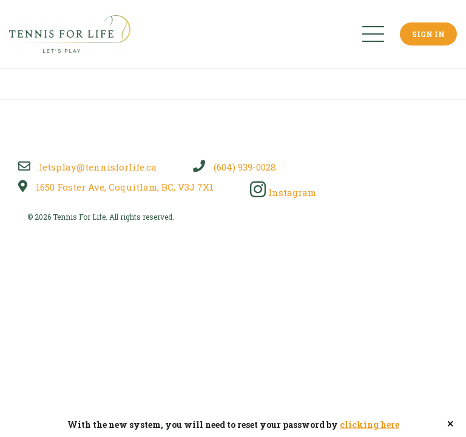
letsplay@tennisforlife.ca (87, 167)
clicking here (369, 424)
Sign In (428, 34)
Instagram (283, 192)
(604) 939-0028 (234, 167)
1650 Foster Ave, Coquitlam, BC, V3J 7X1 (116, 187)
